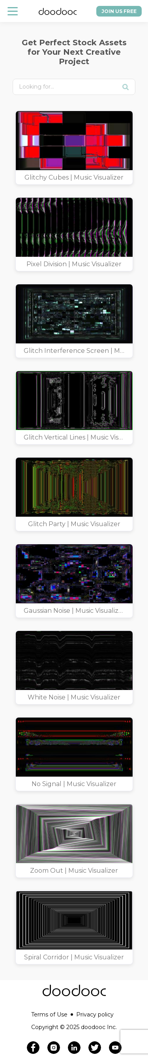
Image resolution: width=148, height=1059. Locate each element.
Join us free (119, 11)
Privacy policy (95, 1014)
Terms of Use (52, 1014)
